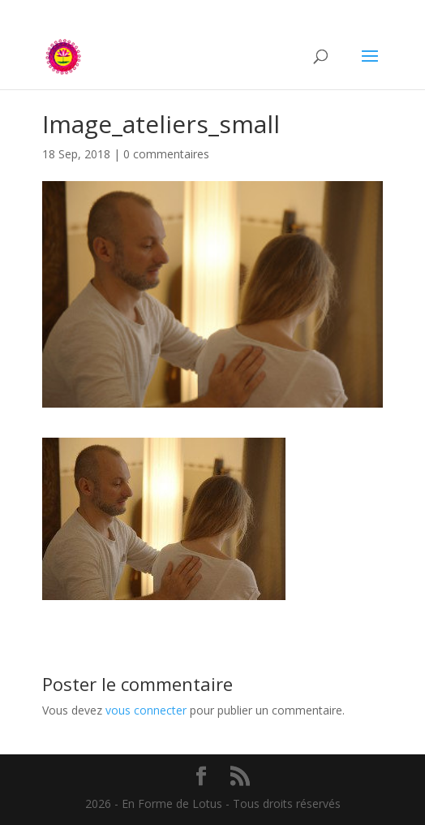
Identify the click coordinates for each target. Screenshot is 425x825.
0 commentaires (166, 154)
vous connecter (146, 710)
